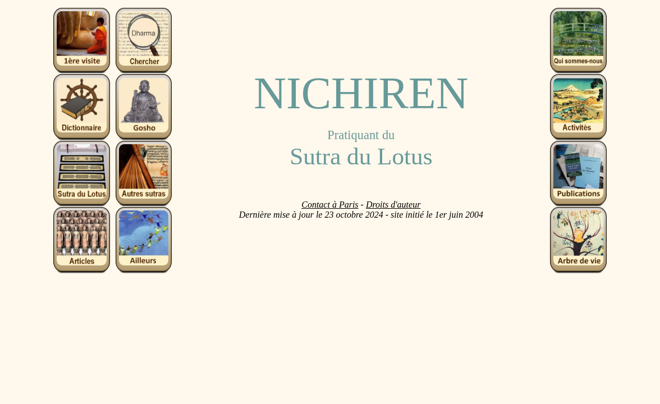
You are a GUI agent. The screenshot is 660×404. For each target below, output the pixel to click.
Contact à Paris (329, 204)
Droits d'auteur (393, 204)
